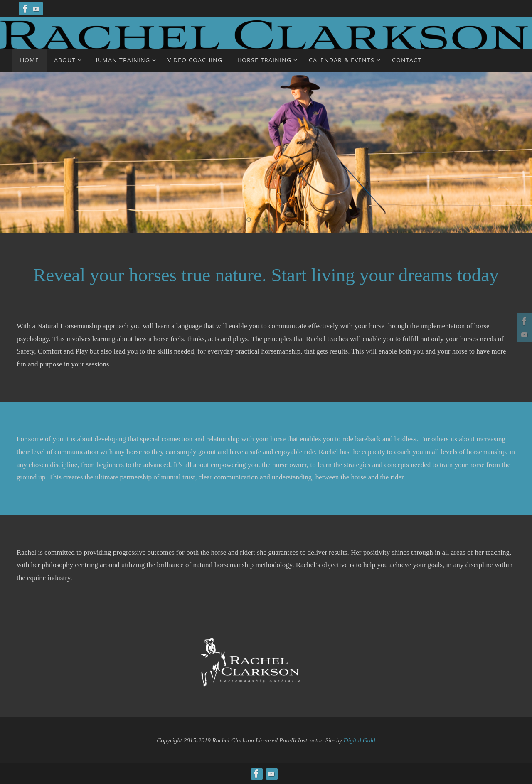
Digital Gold (359, 740)
